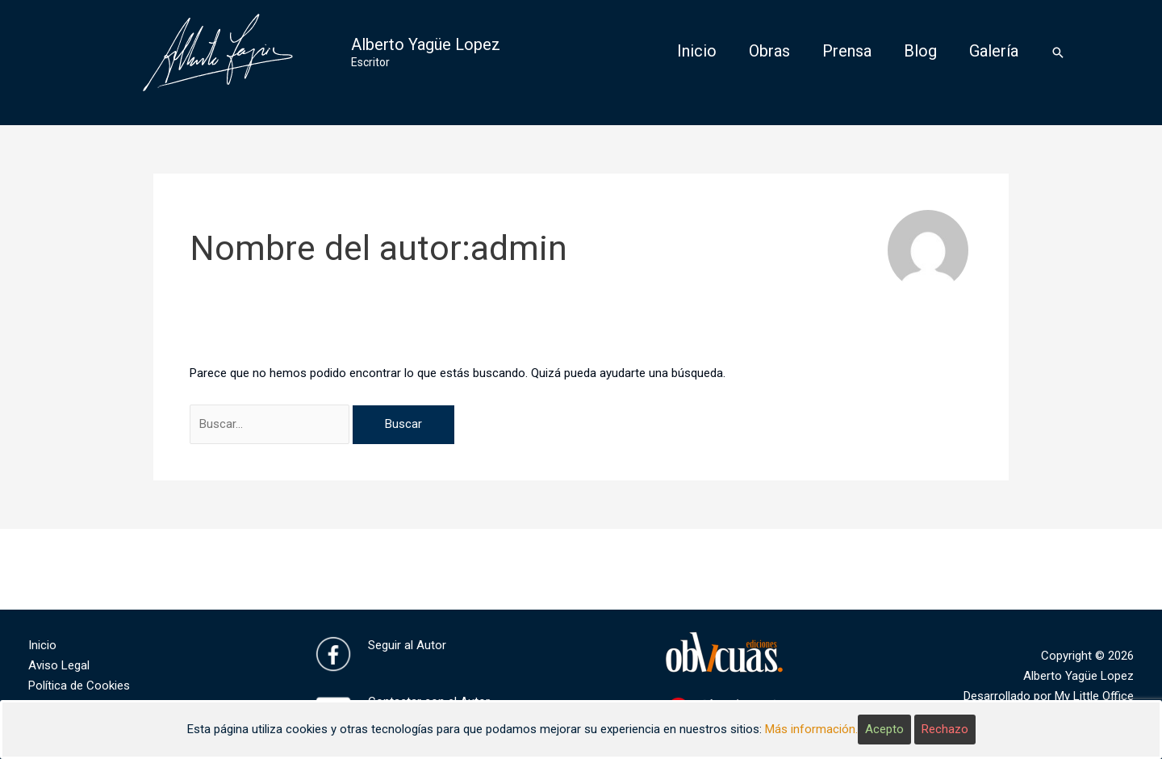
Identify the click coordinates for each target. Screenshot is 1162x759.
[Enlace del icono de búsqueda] (1058, 52)
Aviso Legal (59, 665)
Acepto (884, 729)
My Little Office (1094, 696)
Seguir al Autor (407, 645)
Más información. (811, 729)
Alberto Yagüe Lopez (425, 44)
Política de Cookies (79, 685)
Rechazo (945, 729)
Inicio (42, 645)
